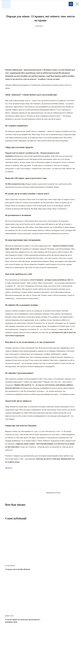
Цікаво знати (24, 642)
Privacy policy (57, 658)
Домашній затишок (54, 642)
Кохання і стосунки (26, 646)
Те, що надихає (38, 642)
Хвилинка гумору (55, 646)
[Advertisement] (40, 481)
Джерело (8, 470)
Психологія (41, 646)
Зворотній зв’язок (47, 632)
